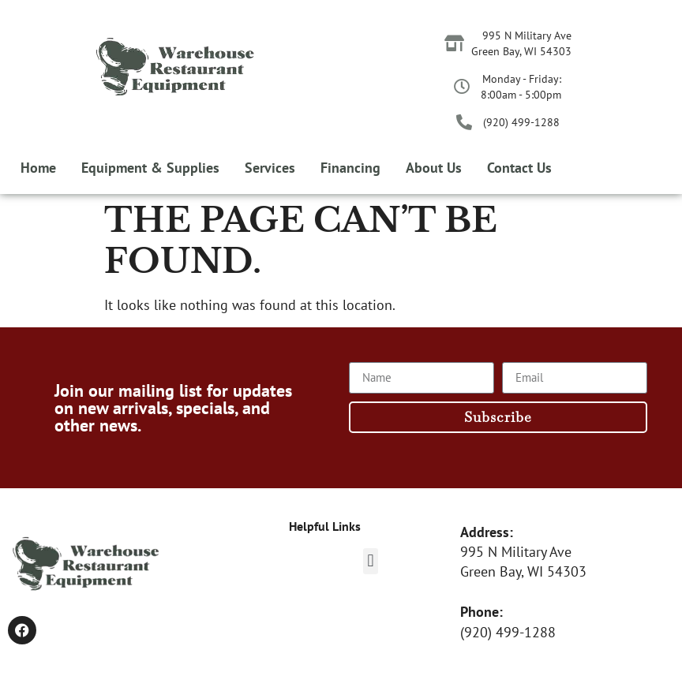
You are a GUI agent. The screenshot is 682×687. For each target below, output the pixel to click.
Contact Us (519, 168)
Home (38, 168)
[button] (370, 561)
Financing (350, 168)
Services (270, 168)
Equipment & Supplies (150, 168)
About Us (434, 168)
